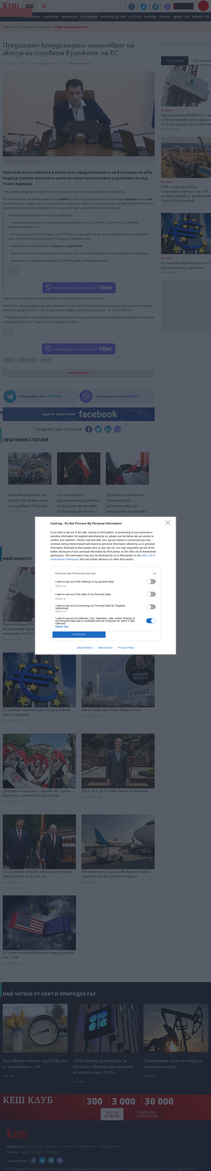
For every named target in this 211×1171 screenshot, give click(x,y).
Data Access (105, 647)
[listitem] (105, 573)
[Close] (168, 523)
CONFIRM (79, 634)
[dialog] (105, 586)
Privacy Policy (126, 647)
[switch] (151, 581)
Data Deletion (84, 647)
